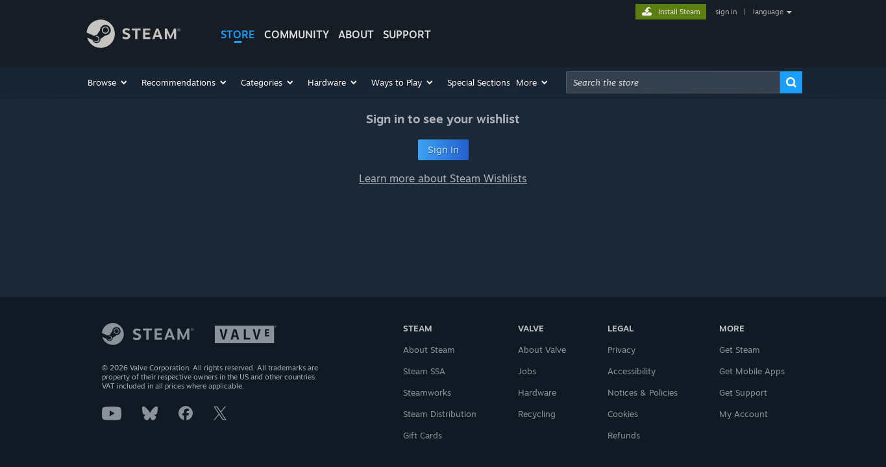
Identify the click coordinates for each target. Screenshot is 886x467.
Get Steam (739, 349)
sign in (726, 11)
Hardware (537, 392)
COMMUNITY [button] (296, 34)
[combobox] (673, 82)
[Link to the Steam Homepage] (143, 35)
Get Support (743, 392)
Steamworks (427, 392)
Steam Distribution (439, 414)
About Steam (429, 349)
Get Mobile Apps (752, 371)
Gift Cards (422, 435)
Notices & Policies (643, 392)
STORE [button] (238, 34)
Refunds (624, 435)
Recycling (537, 414)
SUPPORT (407, 34)
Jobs (527, 371)
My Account (743, 414)
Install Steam (679, 11)
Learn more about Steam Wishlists (443, 178)
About (356, 34)
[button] (108, 82)
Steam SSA (424, 371)
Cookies (623, 414)
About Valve (542, 349)
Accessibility (632, 371)
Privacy (621, 349)
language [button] (768, 11)
